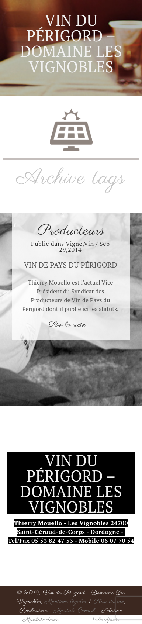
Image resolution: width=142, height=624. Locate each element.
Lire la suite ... (70, 325)
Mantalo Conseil (74, 611)
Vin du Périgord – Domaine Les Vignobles (71, 43)
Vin (89, 243)
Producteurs (71, 231)
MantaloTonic (41, 620)
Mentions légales (65, 602)
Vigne (74, 243)
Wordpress (106, 620)
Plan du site (109, 602)
